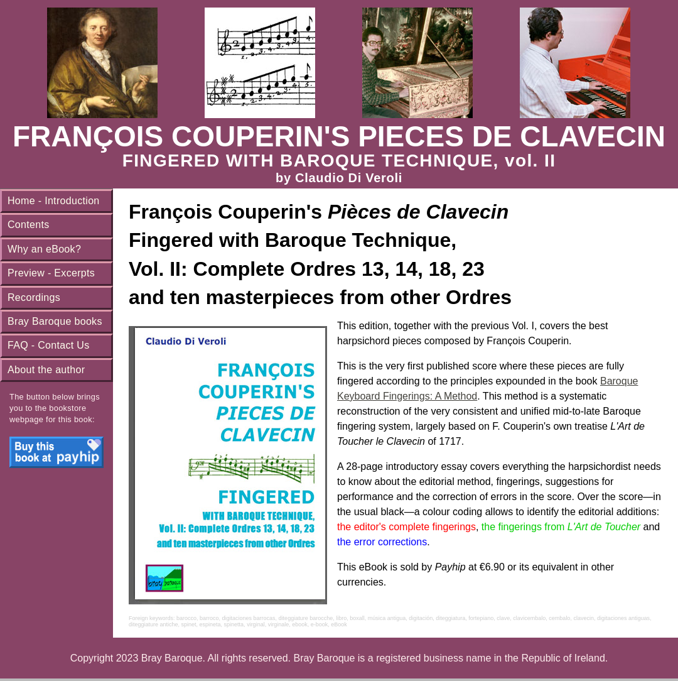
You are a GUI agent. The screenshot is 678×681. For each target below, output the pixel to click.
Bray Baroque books (55, 321)
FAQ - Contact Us (49, 345)
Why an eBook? (44, 249)
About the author (46, 369)
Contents (29, 224)
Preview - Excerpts (51, 273)
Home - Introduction (54, 200)
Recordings (34, 297)
